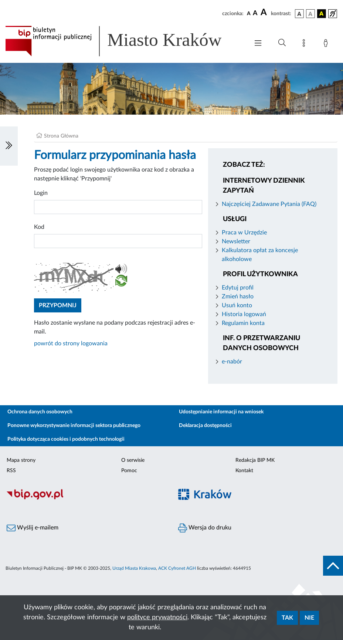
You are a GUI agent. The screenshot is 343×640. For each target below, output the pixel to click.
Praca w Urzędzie (244, 233)
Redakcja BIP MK (255, 460)
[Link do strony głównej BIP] (123, 41)
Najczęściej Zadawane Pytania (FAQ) (269, 204)
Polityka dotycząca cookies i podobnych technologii (66, 439)
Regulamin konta (243, 323)
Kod (39, 227)
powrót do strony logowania (71, 343)
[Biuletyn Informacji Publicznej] (86, 499)
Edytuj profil (238, 288)
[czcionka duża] (264, 12)
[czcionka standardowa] (249, 13)
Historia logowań (244, 314)
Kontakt (244, 470)
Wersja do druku (204, 528)
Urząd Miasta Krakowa (134, 568)
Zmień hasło (238, 296)
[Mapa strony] (305, 44)
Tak (287, 618)
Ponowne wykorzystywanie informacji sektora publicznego (73, 425)
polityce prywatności (157, 617)
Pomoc (129, 470)
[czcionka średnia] (255, 13)
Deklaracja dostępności (205, 425)
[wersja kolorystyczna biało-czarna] (310, 13)
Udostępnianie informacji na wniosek (221, 411)
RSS (11, 470)
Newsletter (236, 241)
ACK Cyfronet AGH (177, 568)
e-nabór (232, 362)
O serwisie (133, 460)
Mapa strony (21, 460)
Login (41, 193)
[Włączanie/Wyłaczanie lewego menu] (9, 146)
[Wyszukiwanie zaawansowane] (282, 43)
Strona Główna (61, 136)
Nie (309, 618)
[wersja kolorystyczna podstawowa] (299, 13)
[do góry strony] (333, 566)
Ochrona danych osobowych (39, 411)
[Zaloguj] (327, 44)
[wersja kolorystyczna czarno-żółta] (321, 13)
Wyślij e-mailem (32, 528)
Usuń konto (237, 305)
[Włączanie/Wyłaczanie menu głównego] (258, 44)
